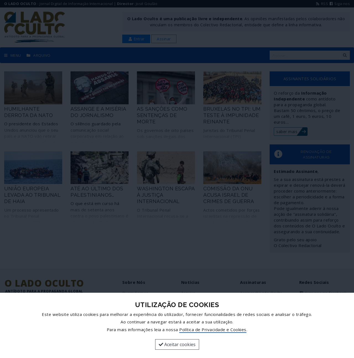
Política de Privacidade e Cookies (212, 329)
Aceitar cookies (177, 344)
